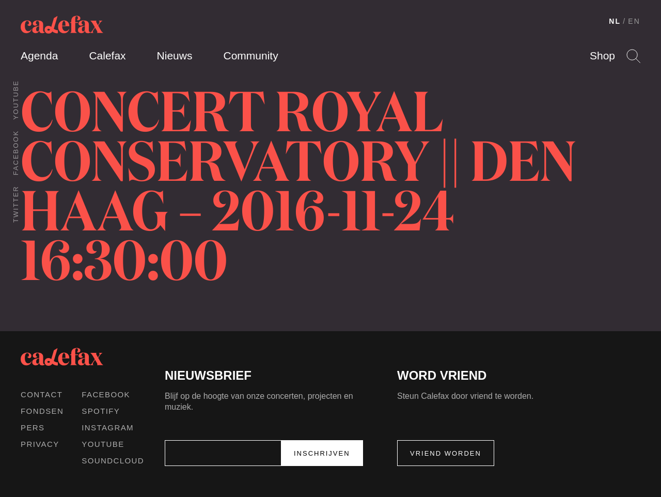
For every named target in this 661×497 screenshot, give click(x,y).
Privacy (40, 444)
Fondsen (42, 411)
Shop (602, 55)
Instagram (108, 427)
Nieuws (175, 55)
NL (615, 21)
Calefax (107, 55)
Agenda (39, 55)
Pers (33, 427)
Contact (41, 394)
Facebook (16, 152)
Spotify (101, 411)
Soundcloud (113, 460)
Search (633, 56)
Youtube (16, 100)
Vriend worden (445, 453)
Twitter (16, 204)
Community (250, 55)
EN (634, 21)
